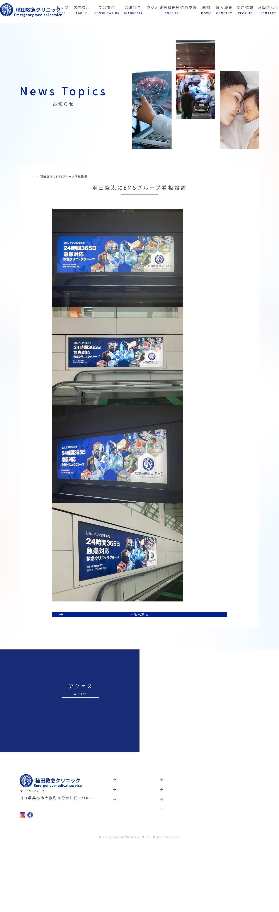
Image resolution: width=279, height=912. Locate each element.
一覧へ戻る (139, 662)
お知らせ (48, 176)
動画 (173, 834)
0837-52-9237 (44, 871)
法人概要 (177, 849)
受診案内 (130, 849)
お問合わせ (179, 879)
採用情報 (177, 864)
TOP (34, 176)
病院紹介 (130, 834)
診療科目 (130, 864)
